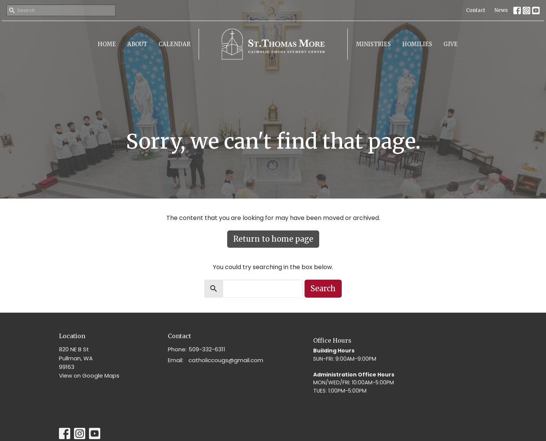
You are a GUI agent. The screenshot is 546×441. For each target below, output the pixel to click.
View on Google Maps (89, 375)
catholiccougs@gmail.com (226, 360)
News (501, 10)
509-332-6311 (207, 349)
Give (450, 44)
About (137, 44)
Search (323, 288)
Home (107, 44)
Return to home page (273, 239)
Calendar (174, 44)
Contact (475, 10)
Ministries (373, 44)
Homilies (417, 44)
